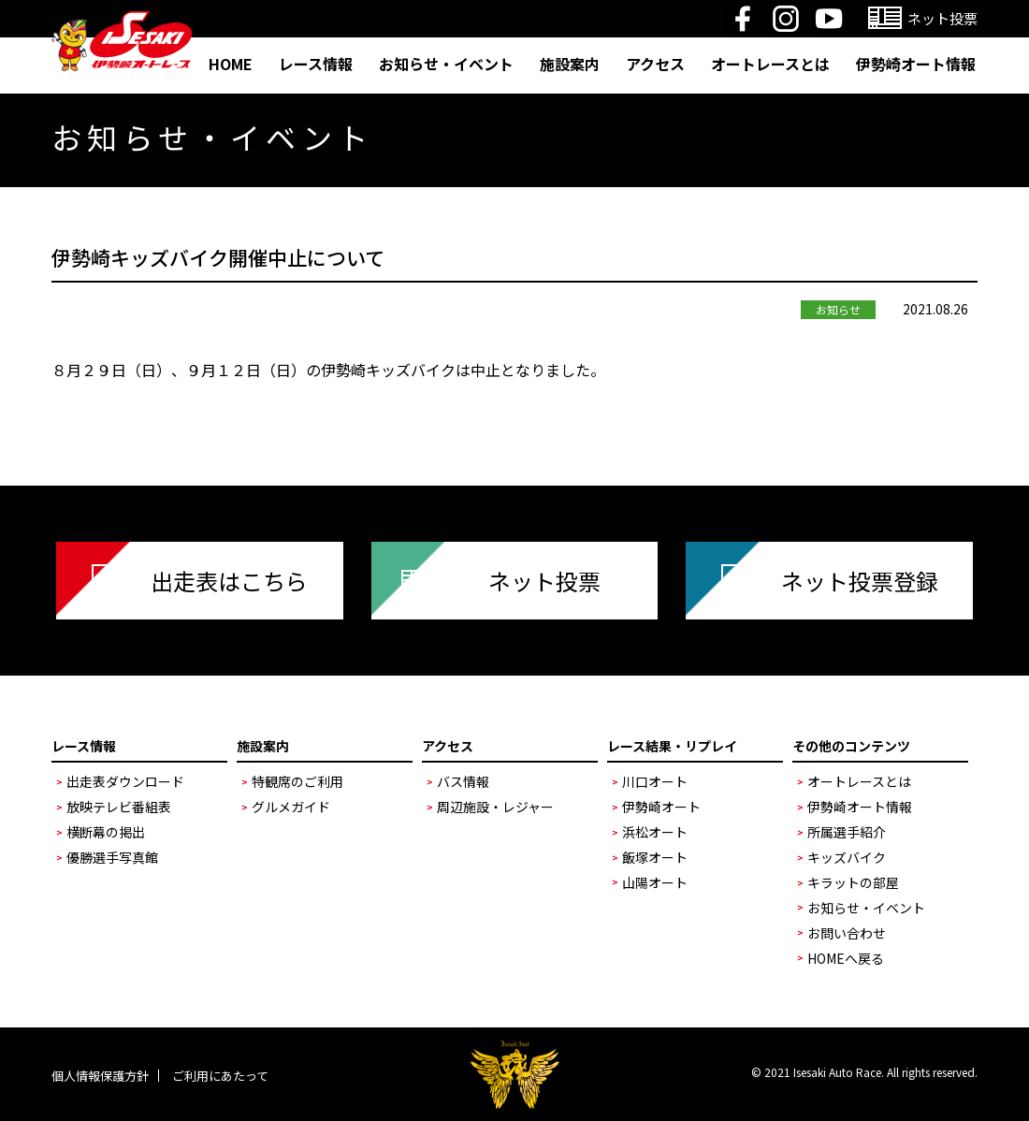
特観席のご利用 (297, 781)
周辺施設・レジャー (495, 806)
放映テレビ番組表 (118, 806)
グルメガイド (291, 806)
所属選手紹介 (846, 832)
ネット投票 (544, 580)
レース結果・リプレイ (672, 745)
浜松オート (655, 832)
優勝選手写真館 (112, 857)
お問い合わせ (846, 933)
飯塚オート (655, 857)
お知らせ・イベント (446, 63)
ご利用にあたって (220, 1076)
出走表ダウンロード (125, 781)
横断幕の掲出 (105, 832)
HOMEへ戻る (845, 958)
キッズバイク (846, 857)
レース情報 (316, 63)
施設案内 (570, 63)
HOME (231, 63)
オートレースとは (770, 63)
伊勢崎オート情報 (916, 63)
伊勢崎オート (661, 806)
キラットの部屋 (853, 882)
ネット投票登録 (859, 580)
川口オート (655, 781)
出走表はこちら (229, 580)
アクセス (655, 63)
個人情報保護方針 (100, 1076)
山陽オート (655, 882)
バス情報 (463, 781)
